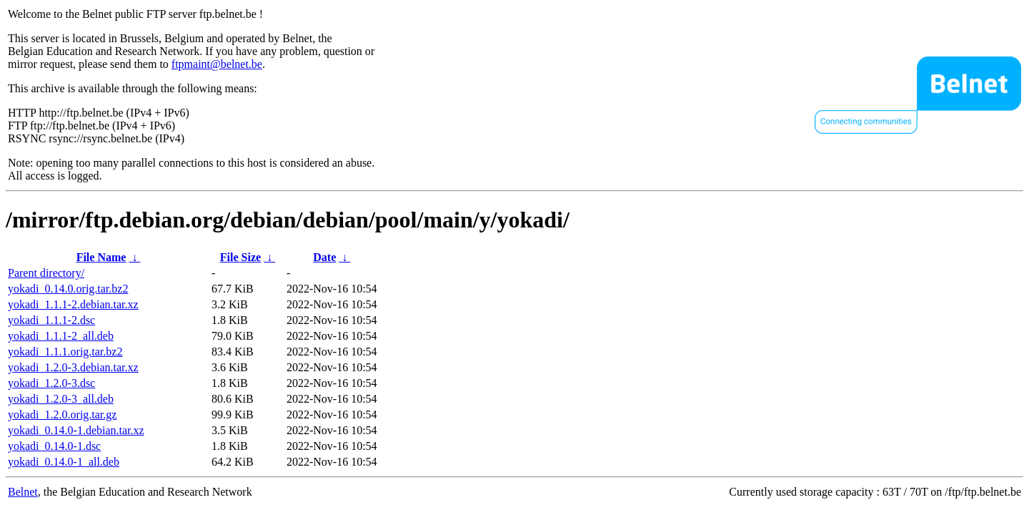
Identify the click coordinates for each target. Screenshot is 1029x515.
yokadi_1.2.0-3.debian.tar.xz (73, 367)
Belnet (23, 492)
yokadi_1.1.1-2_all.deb (61, 336)
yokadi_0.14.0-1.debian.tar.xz (76, 430)
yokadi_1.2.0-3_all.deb (61, 399)
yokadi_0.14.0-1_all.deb (63, 462)
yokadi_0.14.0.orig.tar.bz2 (68, 289)
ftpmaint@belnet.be (217, 64)
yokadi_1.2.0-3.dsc (51, 383)
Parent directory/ (46, 273)
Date (324, 257)
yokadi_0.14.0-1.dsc (54, 446)
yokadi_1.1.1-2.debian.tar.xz (73, 304)
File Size (240, 257)
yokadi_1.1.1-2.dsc (51, 320)
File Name (101, 257)
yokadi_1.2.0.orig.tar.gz (62, 414)
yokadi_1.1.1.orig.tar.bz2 (65, 351)
